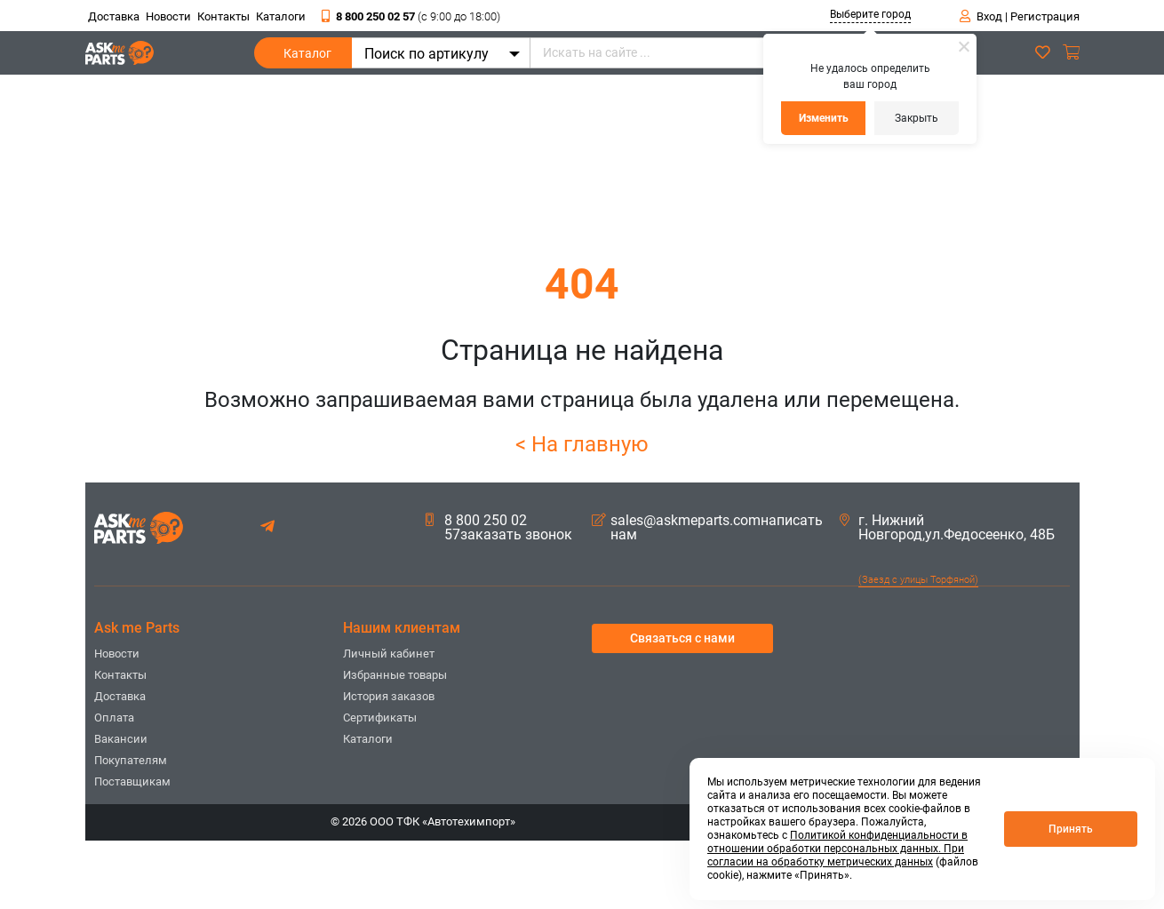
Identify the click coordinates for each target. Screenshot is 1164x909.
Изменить (824, 118)
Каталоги (281, 16)
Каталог (307, 57)
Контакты (223, 16)
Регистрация (1045, 16)
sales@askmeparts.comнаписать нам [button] (707, 528)
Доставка (114, 16)
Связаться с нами (682, 638)
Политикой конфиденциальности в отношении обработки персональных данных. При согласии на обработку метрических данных (837, 848)
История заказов (389, 696)
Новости (168, 16)
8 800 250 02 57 (411, 16)
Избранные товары (395, 675)
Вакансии (120, 739)
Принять (1070, 829)
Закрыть (916, 118)
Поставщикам (132, 781)
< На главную (582, 444)
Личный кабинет (389, 653)
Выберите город (870, 14)
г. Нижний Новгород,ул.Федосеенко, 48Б (947, 528)
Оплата (114, 717)
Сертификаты (380, 717)
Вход (989, 16)
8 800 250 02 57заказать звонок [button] (499, 528)
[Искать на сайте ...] (720, 52)
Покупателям (130, 760)
